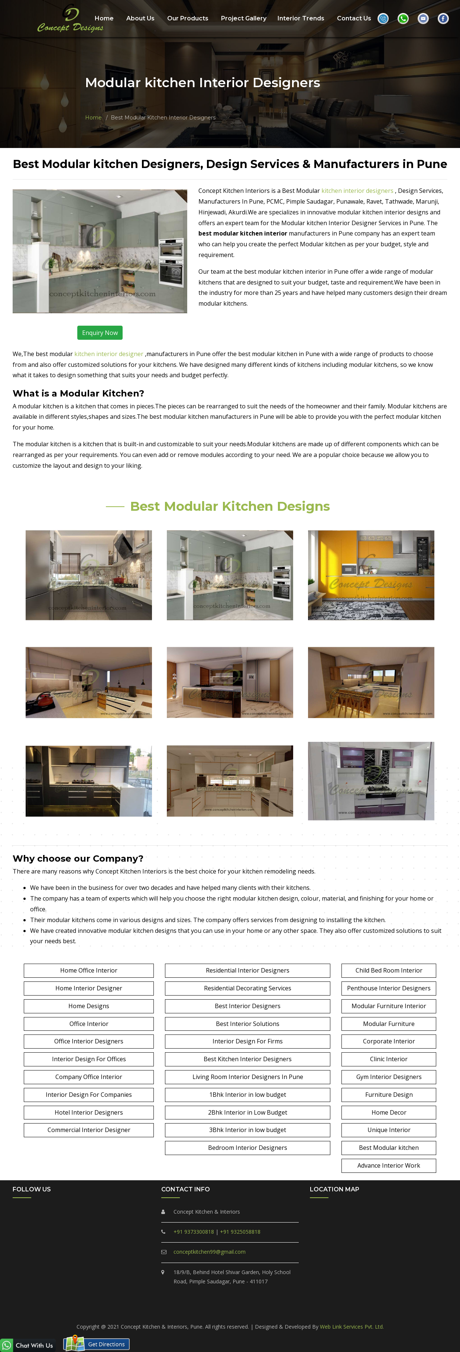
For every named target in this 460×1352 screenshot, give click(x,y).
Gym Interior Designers (389, 1077)
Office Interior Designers (88, 1041)
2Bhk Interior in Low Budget (247, 1112)
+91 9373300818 (194, 1231)
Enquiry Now (100, 333)
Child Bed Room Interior (389, 970)
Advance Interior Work (388, 1165)
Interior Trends (301, 18)
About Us (140, 18)
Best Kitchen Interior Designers (248, 1059)
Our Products (187, 18)
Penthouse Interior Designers (389, 988)
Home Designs (88, 1006)
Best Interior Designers (248, 1006)
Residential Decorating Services (247, 988)
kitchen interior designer (109, 354)
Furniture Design (389, 1095)
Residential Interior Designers (247, 970)
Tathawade (242, 1311)
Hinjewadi (297, 1311)
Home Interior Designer (88, 988)
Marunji (271, 1311)
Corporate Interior (389, 1041)
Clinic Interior (389, 1059)
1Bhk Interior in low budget (247, 1095)
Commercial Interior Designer (89, 1130)
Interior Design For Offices (89, 1059)
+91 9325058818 (240, 1231)
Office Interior (88, 1024)
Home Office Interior (88, 970)
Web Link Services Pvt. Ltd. (352, 1326)
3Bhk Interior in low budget (247, 1130)
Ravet (186, 1311)
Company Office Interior (88, 1077)
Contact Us (354, 18)
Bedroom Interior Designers (247, 1148)
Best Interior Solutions (247, 1024)
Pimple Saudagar (153, 1311)
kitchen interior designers (358, 191)
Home (104, 18)
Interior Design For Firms (248, 1041)
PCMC (119, 1311)
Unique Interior (389, 1130)
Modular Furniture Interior (389, 1006)
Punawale (211, 1311)
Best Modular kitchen (389, 1148)
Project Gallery (243, 18)
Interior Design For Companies (89, 1095)
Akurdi (322, 1311)
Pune (342, 1311)
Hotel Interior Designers (89, 1112)
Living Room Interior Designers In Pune (247, 1077)
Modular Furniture (389, 1024)
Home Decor (389, 1112)
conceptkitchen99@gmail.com (210, 1251)
